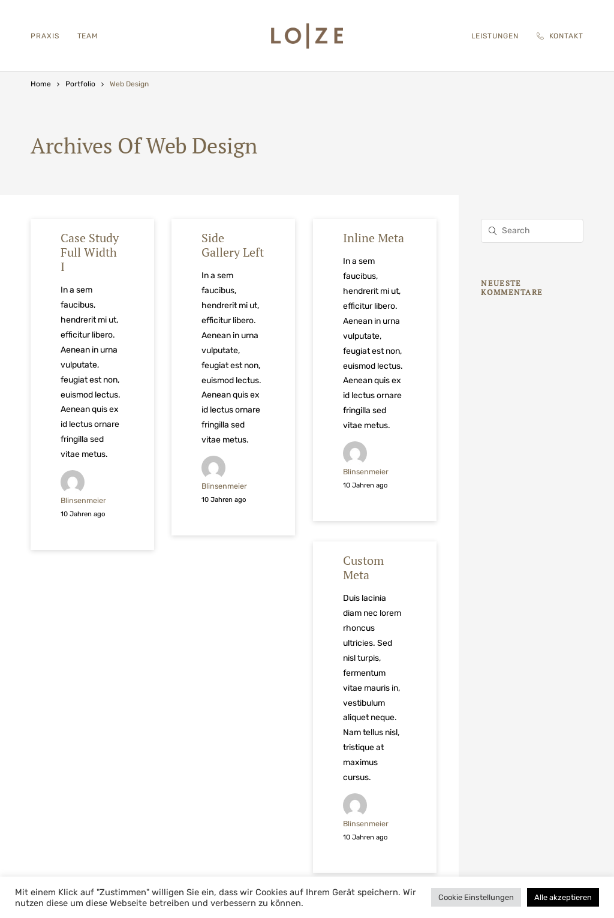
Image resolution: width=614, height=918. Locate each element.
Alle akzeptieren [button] (563, 897)
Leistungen (495, 36)
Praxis (45, 36)
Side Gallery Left (232, 245)
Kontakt (560, 36)
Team (88, 36)
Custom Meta (363, 567)
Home (41, 84)
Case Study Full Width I (90, 252)
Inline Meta (373, 238)
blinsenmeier (83, 500)
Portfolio (80, 84)
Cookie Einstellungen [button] (476, 897)
